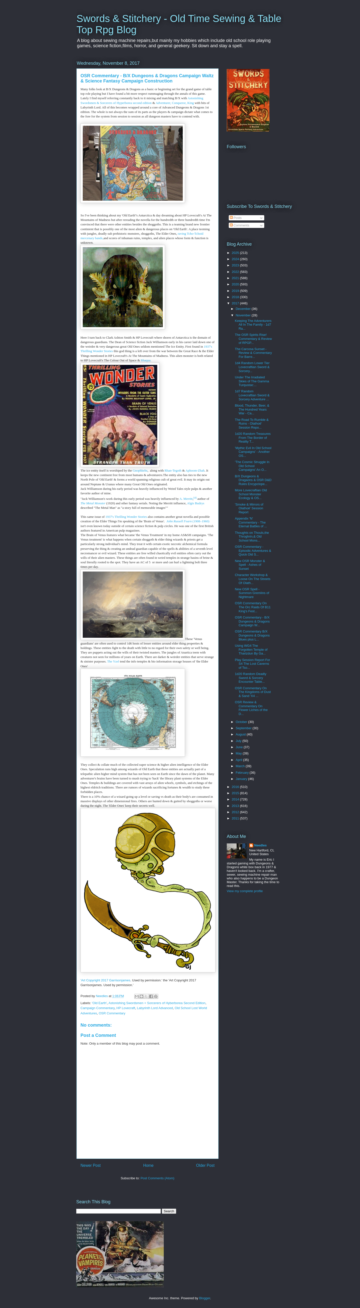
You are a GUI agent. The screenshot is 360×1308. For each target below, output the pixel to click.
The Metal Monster (93, 503)
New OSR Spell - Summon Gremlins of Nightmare (252, 593)
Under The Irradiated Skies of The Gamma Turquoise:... (252, 381)
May (239, 753)
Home (148, 1165)
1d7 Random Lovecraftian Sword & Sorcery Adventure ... (252, 395)
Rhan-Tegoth (173, 470)
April (239, 760)
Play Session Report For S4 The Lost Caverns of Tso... (252, 663)
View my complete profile (245, 891)
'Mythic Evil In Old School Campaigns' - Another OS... (253, 452)
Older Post (205, 1165)
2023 (236, 265)
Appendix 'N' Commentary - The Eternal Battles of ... (251, 522)
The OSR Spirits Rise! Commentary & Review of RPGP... (253, 338)
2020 (236, 284)
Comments (239, 225)
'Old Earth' (99, 1003)
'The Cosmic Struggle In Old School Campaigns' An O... (252, 466)
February (243, 772)
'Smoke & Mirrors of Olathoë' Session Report (249, 508)
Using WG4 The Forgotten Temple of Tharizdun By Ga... (251, 649)
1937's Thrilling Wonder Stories (126, 517)
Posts (236, 218)
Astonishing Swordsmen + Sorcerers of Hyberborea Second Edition (157, 1003)
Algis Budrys (195, 503)
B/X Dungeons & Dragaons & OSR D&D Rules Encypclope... (253, 480)
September (244, 728)
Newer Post (90, 1165)
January (242, 779)
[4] (195, 497)
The (110, 661)
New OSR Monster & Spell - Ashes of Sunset (250, 565)
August (241, 734)
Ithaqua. (146, 360)
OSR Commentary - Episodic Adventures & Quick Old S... (253, 550)
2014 (236, 799)
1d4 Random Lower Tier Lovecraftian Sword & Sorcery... (252, 367)
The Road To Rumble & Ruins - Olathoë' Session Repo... (251, 423)
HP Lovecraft (125, 1008)
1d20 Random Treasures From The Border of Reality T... (252, 437)
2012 (236, 812)
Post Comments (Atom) (157, 1178)
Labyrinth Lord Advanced (155, 1008)
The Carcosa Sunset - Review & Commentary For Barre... (253, 353)
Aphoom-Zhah (195, 470)
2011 (236, 818)
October (242, 722)
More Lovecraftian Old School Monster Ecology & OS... (251, 494)
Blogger (204, 1298)
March (241, 766)
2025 (236, 253)
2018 (236, 297)
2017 (236, 303)
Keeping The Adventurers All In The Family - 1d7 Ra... (253, 324)
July (239, 741)
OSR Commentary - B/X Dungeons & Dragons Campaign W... (252, 621)
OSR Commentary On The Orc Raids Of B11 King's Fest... (252, 607)
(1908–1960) (188, 521)
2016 (236, 787)
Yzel (116, 661)
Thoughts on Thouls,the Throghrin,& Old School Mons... (252, 536)
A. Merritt (186, 499)
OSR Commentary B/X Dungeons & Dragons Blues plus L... (252, 635)
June (240, 747)
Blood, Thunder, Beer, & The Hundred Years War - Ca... (252, 409)
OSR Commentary (112, 1013)
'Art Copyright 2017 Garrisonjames (105, 980)
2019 (236, 291)
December (244, 309)
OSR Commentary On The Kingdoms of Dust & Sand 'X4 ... (253, 692)
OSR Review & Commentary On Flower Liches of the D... (251, 708)
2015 (236, 793)
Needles (260, 845)
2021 (236, 278)
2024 (236, 259)
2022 (236, 272)
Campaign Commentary (97, 1008)
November (244, 315)
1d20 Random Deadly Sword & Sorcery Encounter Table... (250, 677)
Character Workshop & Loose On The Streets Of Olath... (252, 579)
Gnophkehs (140, 470)
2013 (236, 806)
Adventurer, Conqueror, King (175, 103)
